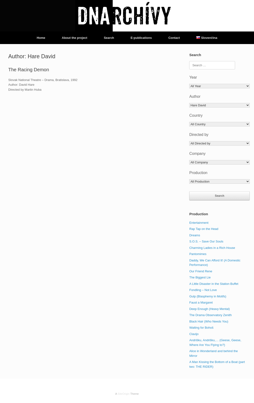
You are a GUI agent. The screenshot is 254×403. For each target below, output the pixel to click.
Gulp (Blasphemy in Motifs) (207, 296)
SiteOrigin (124, 393)
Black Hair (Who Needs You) (208, 321)
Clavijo (193, 334)
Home (41, 38)
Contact (174, 38)
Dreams (194, 235)
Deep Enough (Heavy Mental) (209, 309)
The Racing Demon (28, 69)
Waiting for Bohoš (201, 327)
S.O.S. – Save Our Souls (206, 241)
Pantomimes (197, 254)
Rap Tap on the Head (203, 229)
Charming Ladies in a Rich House (212, 248)
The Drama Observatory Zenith (210, 315)
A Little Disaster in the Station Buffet (213, 284)
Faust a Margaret (201, 302)
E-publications (141, 38)
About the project (74, 38)
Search (109, 38)
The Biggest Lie (199, 277)
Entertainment (198, 222)
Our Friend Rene (200, 271)
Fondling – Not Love (203, 290)
